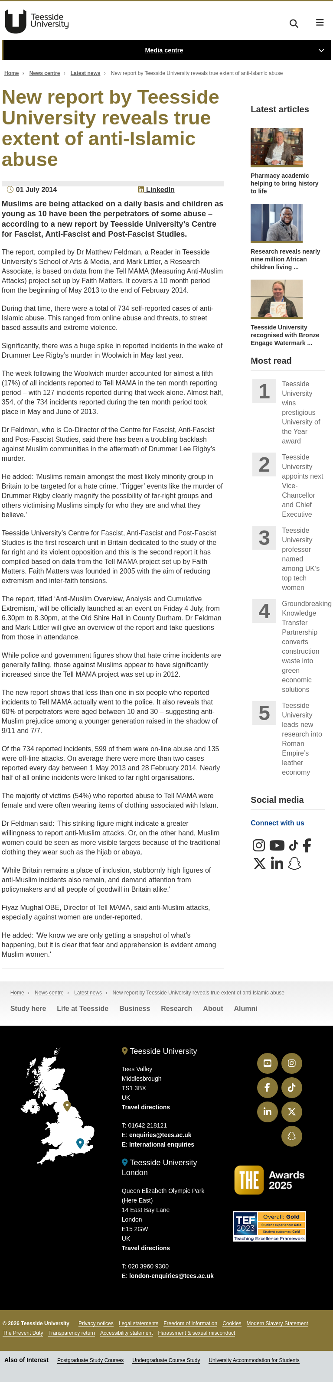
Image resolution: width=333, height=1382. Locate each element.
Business (134, 1008)
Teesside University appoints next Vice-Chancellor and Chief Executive (302, 485)
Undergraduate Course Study (166, 1360)
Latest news (86, 73)
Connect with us (277, 823)
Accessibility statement (126, 1333)
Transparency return (71, 1333)
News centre (44, 73)
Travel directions (146, 1107)
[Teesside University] (67, 1106)
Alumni (246, 1008)
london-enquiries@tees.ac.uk (171, 1275)
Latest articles (280, 109)
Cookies (231, 1323)
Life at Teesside (82, 1008)
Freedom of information (190, 1323)
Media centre (164, 50)
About (213, 1008)
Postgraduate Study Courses (90, 1360)
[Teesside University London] (80, 1144)
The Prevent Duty (23, 1333)
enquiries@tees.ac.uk (160, 1134)
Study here (28, 1008)
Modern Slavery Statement (277, 1323)
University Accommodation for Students (254, 1360)
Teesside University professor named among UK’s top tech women (301, 559)
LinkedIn (156, 189)
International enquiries (161, 1144)
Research (176, 1008)
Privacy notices (96, 1323)
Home (11, 73)
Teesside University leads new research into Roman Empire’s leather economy (302, 739)
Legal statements (138, 1323)
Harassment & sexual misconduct (196, 1333)
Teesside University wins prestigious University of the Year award (301, 412)
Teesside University (36, 21)
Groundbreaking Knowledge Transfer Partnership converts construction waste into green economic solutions (303, 646)
